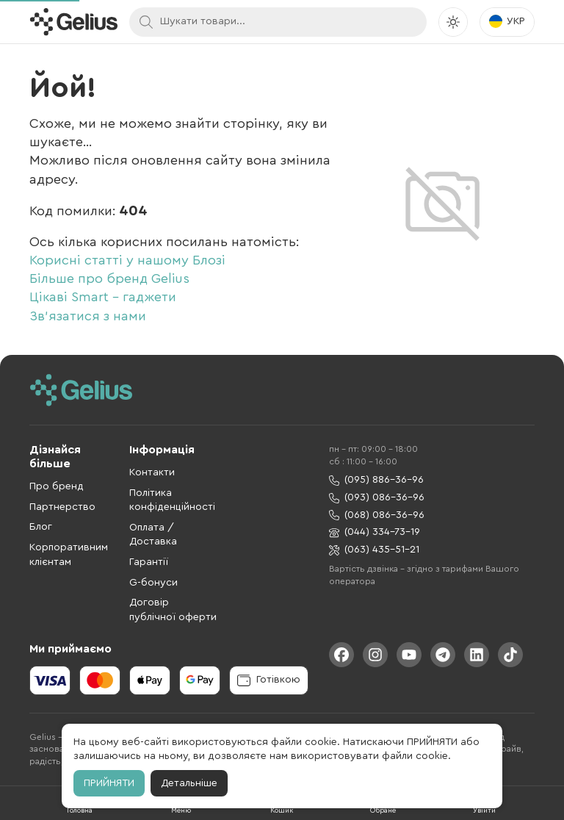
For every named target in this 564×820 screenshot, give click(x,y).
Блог (40, 527)
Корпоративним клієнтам (68, 554)
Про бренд (56, 486)
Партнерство (62, 507)
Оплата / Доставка (153, 534)
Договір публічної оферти (173, 609)
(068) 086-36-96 (376, 515)
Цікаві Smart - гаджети (102, 296)
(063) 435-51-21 (374, 549)
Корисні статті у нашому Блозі (127, 260)
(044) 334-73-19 (374, 532)
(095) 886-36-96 (376, 480)
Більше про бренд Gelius (109, 278)
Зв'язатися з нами (87, 316)
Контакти (152, 472)
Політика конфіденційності (172, 500)
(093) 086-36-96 (376, 497)
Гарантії (148, 562)
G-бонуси (153, 583)
